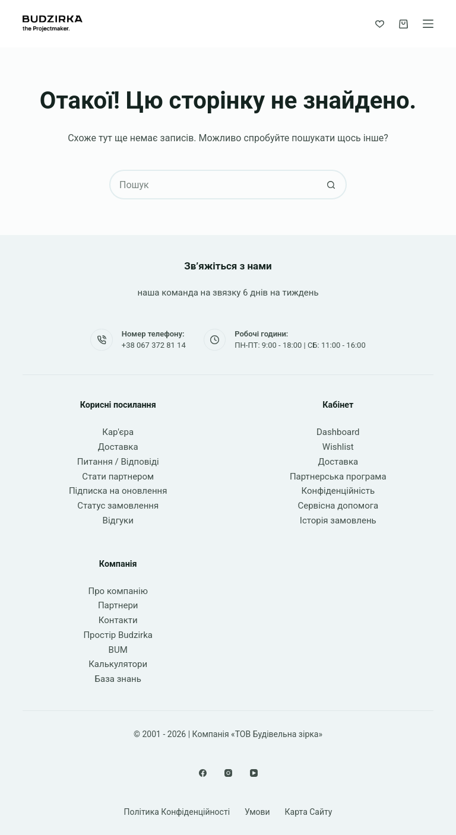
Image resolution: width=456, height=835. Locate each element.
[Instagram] (228, 773)
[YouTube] (254, 773)
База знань (118, 679)
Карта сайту (308, 812)
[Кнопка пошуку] (331, 184)
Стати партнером (118, 476)
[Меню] (428, 23)
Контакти (118, 620)
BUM (118, 649)
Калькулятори (117, 664)
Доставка (118, 447)
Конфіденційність (338, 490)
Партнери (118, 605)
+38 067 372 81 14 (154, 345)
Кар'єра (118, 432)
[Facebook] (203, 773)
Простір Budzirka (118, 635)
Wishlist (338, 447)
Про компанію (117, 591)
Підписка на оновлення (118, 490)
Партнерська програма (338, 476)
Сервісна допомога (337, 505)
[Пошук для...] (213, 184)
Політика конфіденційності (177, 812)
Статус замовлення (118, 505)
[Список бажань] (379, 24)
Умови (257, 812)
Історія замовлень (338, 520)
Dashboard (338, 432)
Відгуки (118, 520)
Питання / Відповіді (118, 461)
